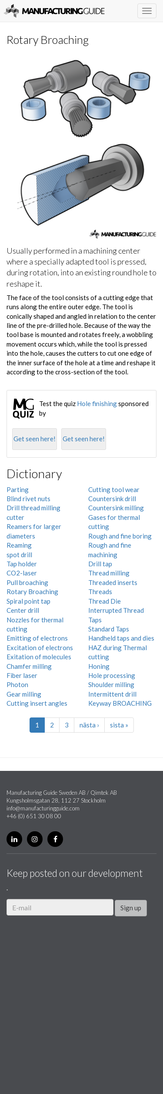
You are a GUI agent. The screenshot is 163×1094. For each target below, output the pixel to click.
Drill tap (100, 564)
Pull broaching (27, 582)
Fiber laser (22, 675)
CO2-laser (22, 573)
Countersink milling (116, 508)
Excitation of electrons (40, 647)
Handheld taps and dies (121, 638)
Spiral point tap (28, 601)
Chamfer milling (29, 666)
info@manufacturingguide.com (43, 808)
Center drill (23, 610)
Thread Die (104, 601)
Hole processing (111, 675)
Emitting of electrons (37, 638)
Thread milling (109, 573)
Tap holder (22, 564)
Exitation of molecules (39, 657)
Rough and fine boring (120, 536)
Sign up (130, 908)
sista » (119, 725)
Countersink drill (112, 498)
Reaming (19, 545)
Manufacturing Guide (54, 11)
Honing (99, 666)
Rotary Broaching (32, 591)
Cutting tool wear (114, 489)
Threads (100, 591)
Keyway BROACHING (120, 703)
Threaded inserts (112, 582)
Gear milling (24, 694)
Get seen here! (34, 439)
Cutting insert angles (37, 703)
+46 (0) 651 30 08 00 (34, 816)
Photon (17, 684)
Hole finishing (97, 403)
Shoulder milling (111, 684)
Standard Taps (108, 629)
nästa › (89, 725)
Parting (18, 489)
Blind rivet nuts (28, 498)
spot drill (19, 555)
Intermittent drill (112, 694)
